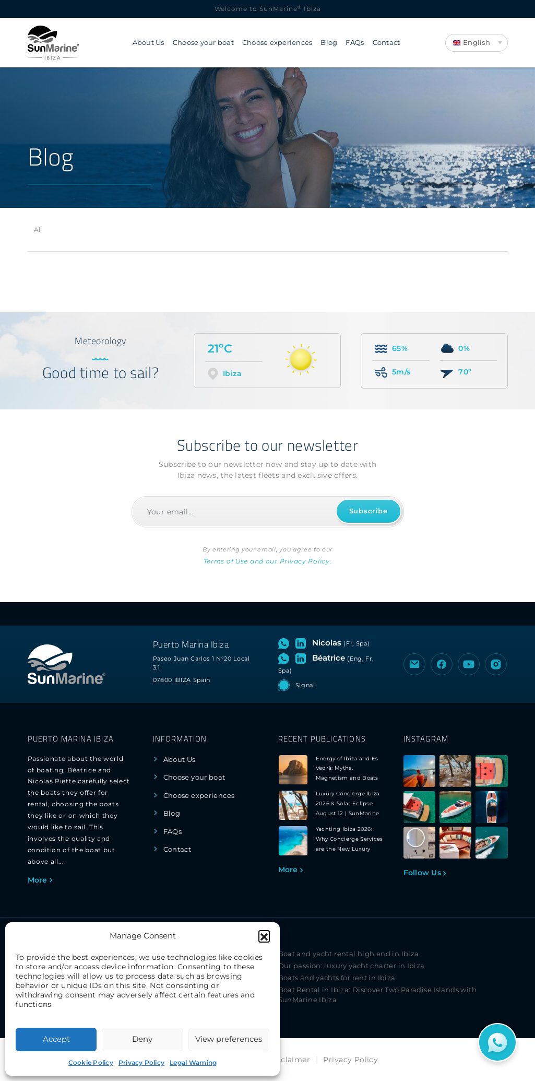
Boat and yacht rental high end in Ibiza (348, 954)
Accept (56, 1039)
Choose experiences (277, 42)
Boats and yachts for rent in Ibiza (337, 978)
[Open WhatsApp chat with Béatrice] (285, 658)
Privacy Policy (141, 1062)
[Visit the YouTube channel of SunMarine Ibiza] (469, 664)
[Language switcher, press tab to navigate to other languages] (476, 43)
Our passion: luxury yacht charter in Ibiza (351, 966)
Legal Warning (193, 1062)
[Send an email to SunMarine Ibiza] (414, 664)
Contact (386, 42)
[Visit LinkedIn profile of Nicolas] (302, 643)
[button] (264, 936)
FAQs (355, 42)
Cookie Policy (90, 1062)
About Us (148, 42)
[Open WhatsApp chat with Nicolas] (285, 643)
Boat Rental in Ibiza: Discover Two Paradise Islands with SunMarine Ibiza (377, 995)
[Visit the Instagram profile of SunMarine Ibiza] (496, 664)
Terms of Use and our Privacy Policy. (268, 561)
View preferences (228, 1039)
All (38, 229)
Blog (328, 42)
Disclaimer (289, 1059)
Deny (142, 1039)
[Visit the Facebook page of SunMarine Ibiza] (442, 664)
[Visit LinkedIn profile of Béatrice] (302, 658)
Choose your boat (203, 42)
